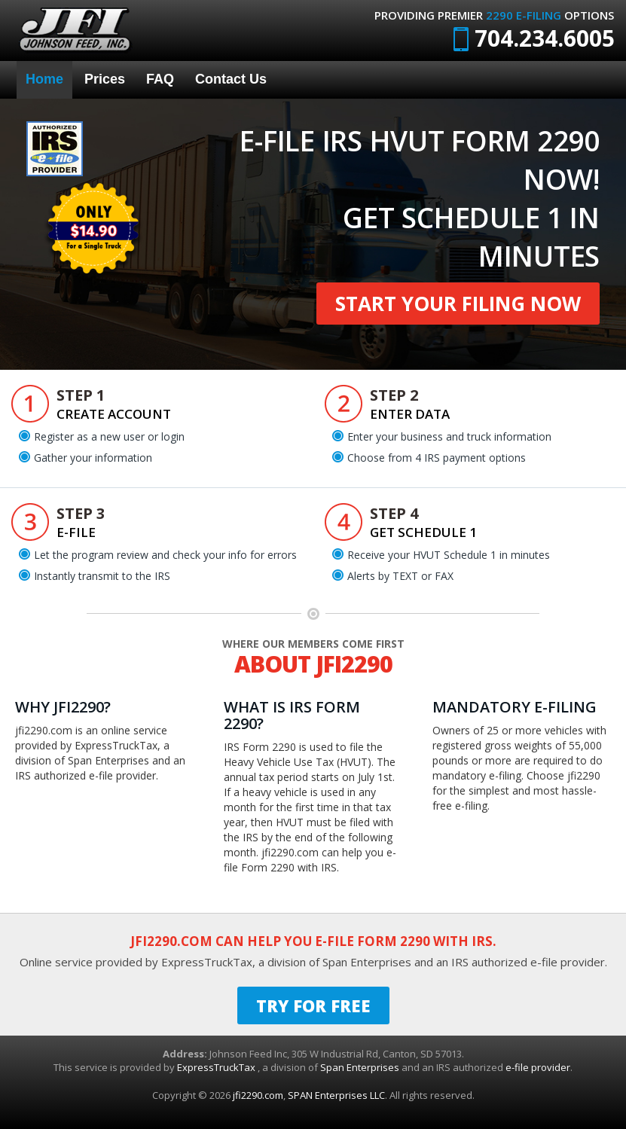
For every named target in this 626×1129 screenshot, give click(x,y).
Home (44, 79)
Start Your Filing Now (458, 303)
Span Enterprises (361, 1067)
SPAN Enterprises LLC (336, 1095)
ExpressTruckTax (217, 1067)
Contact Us (231, 79)
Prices (104, 79)
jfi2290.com (258, 1095)
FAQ (160, 79)
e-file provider (537, 1067)
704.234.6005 (534, 38)
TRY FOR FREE (313, 1005)
